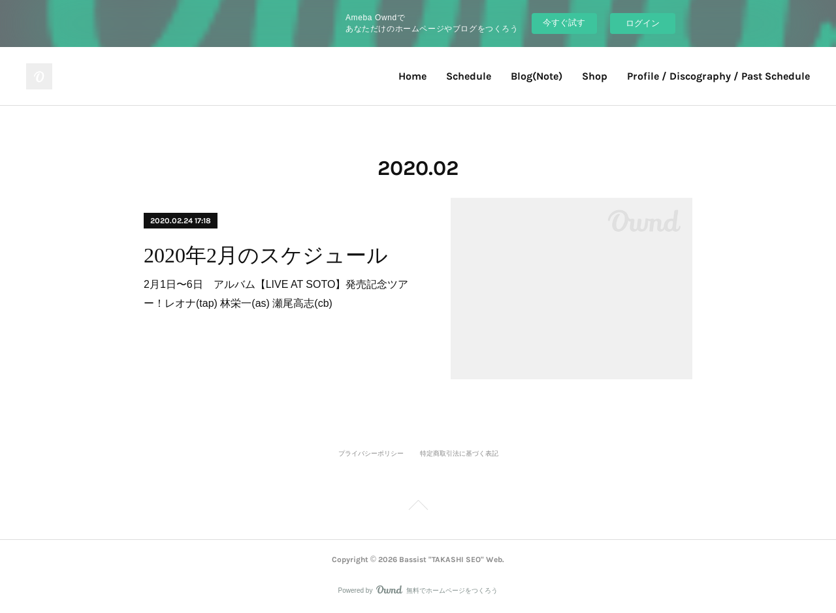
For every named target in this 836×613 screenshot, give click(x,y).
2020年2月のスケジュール (266, 255)
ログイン (643, 23)
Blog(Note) (536, 76)
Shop (594, 76)
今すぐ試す (564, 22)
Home (412, 76)
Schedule (468, 76)
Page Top (418, 507)
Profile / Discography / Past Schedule (718, 76)
